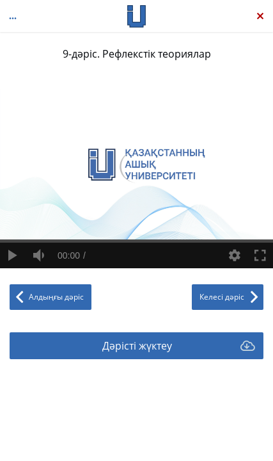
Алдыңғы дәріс (56, 296)
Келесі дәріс (221, 296)
